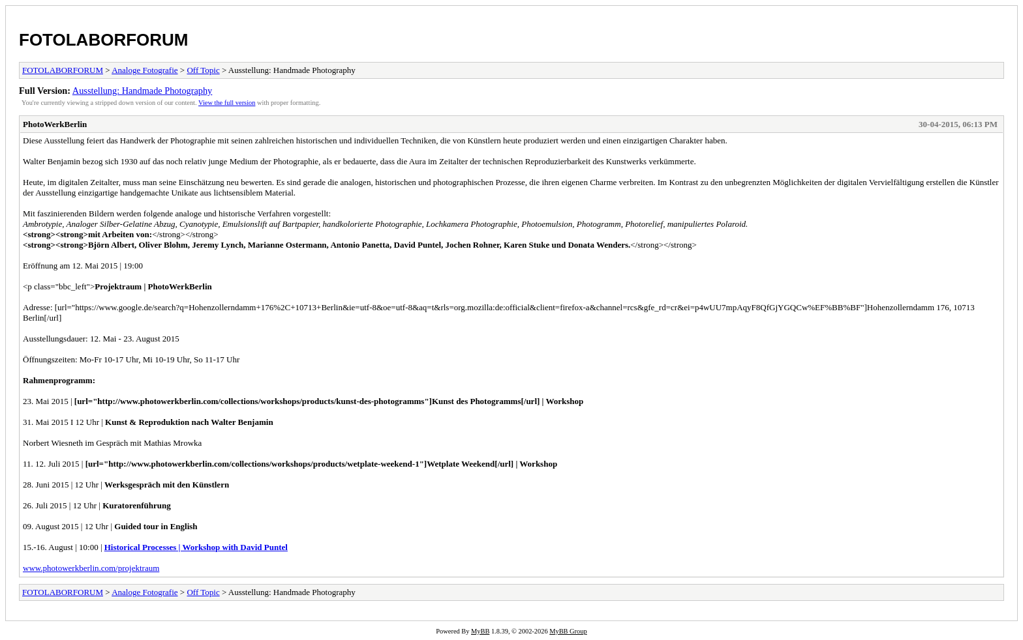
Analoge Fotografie (144, 70)
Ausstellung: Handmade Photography (142, 90)
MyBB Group (568, 631)
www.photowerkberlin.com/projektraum (91, 568)
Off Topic (203, 70)
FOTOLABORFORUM (104, 40)
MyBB (480, 631)
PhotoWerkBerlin (55, 124)
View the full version (226, 102)
